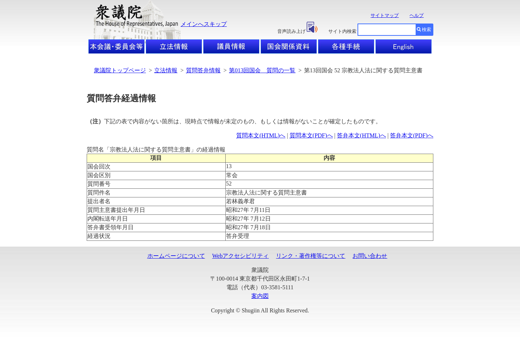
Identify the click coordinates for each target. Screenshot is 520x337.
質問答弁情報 (203, 70)
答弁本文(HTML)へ (361, 135)
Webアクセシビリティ (240, 256)
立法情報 (165, 70)
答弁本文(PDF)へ (411, 135)
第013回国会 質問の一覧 (262, 70)
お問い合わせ (369, 256)
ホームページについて (176, 256)
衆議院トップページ (120, 70)
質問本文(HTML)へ (260, 135)
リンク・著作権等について (310, 256)
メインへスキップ (204, 24)
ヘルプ (417, 15)
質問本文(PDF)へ (311, 135)
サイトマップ (384, 15)
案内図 (260, 296)
